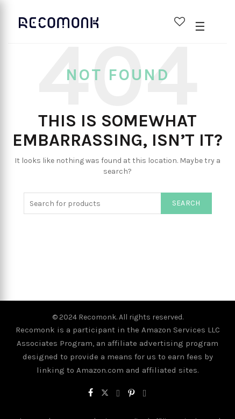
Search (186, 203)
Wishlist (179, 21)
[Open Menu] (200, 27)
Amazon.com (100, 370)
